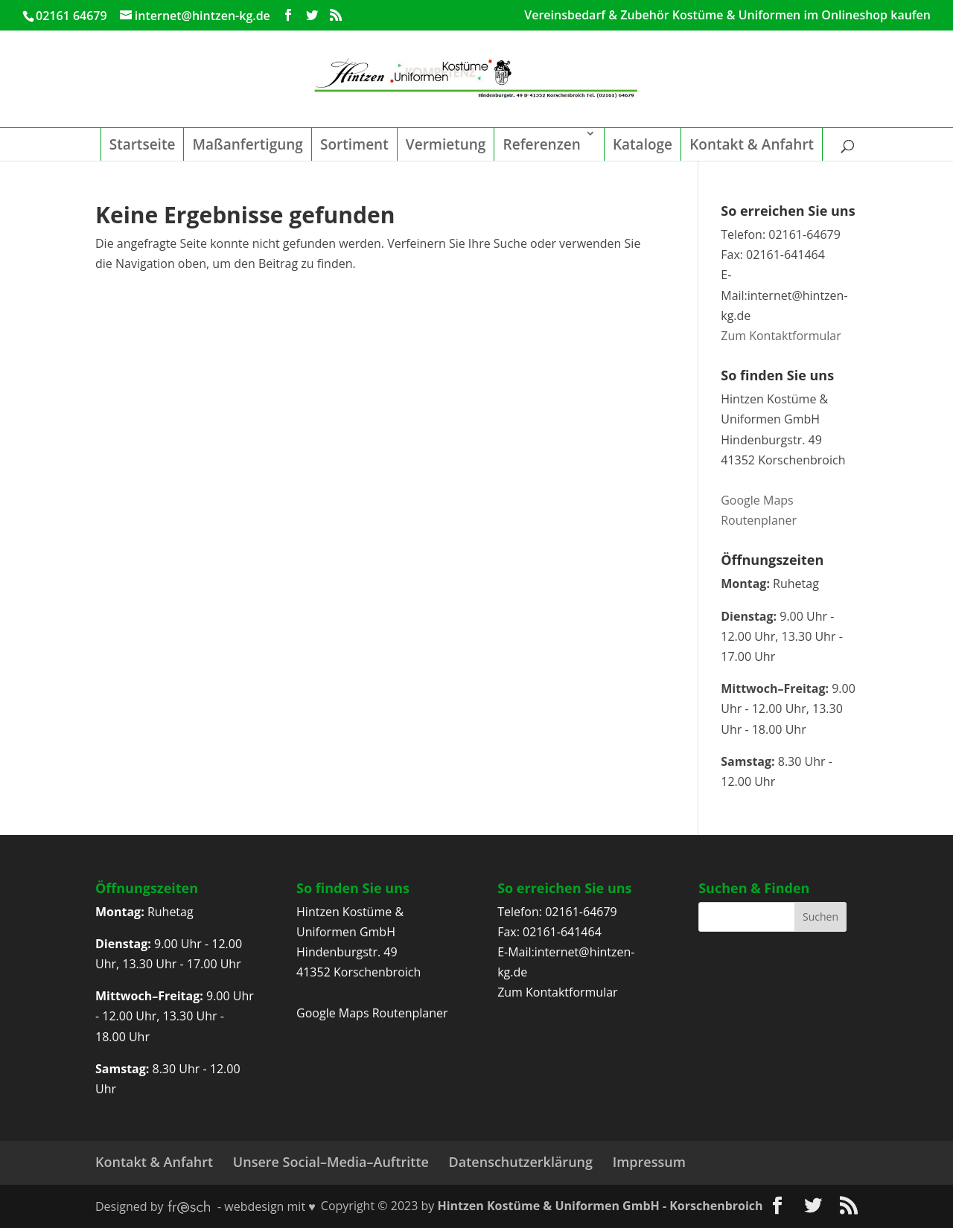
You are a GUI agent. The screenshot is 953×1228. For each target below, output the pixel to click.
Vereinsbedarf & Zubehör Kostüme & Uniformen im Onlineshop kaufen (727, 16)
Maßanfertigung (248, 144)
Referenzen (542, 144)
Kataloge (642, 144)
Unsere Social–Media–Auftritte (331, 1162)
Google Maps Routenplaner (371, 1013)
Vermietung (446, 144)
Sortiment (354, 144)
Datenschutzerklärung (521, 1162)
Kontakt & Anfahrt (751, 144)
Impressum (649, 1162)
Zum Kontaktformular (781, 335)
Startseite (142, 144)
